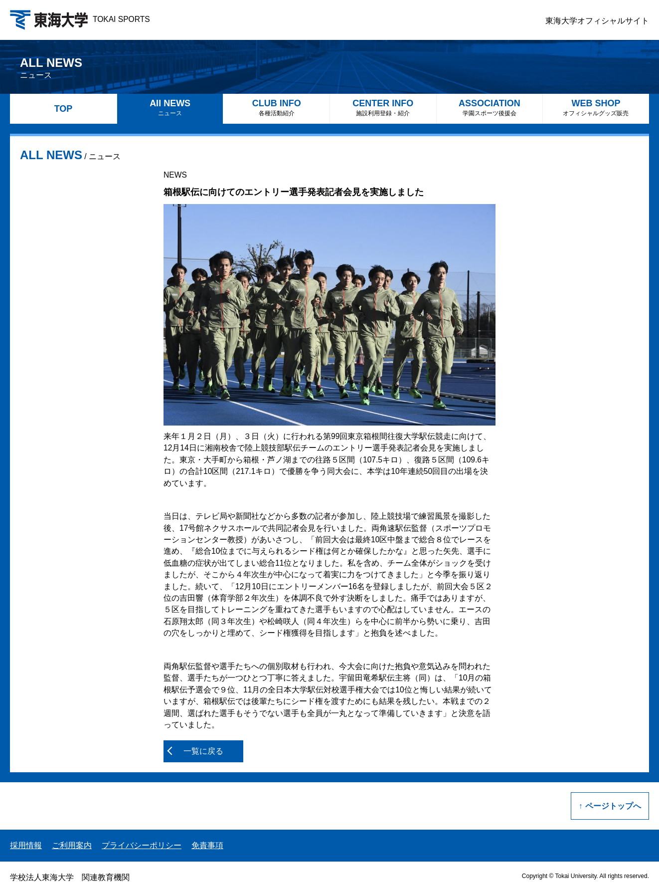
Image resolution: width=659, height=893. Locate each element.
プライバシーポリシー (141, 845)
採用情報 (26, 845)
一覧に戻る (203, 751)
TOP (63, 109)
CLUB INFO (276, 107)
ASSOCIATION (490, 107)
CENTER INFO (383, 107)
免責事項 (207, 845)
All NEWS (170, 107)
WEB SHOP (596, 107)
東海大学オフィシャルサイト (597, 20)
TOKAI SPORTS (80, 19)
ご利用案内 (72, 845)
